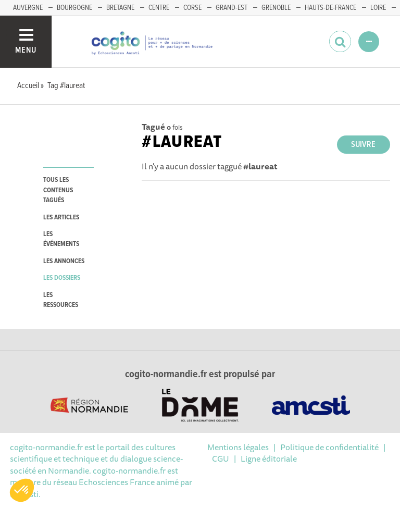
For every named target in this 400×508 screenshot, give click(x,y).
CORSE (192, 8)
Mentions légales (238, 447)
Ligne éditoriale (269, 458)
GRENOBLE (276, 8)
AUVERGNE (28, 8)
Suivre (363, 144)
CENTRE (158, 8)
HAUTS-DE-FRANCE (330, 8)
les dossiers (61, 278)
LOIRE (378, 8)
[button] (21, 490)
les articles (61, 217)
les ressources (60, 300)
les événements (61, 239)
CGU (220, 458)
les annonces (63, 261)
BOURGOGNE (74, 8)
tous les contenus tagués (58, 190)
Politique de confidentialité (329, 447)
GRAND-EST (231, 8)
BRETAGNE (120, 8)
